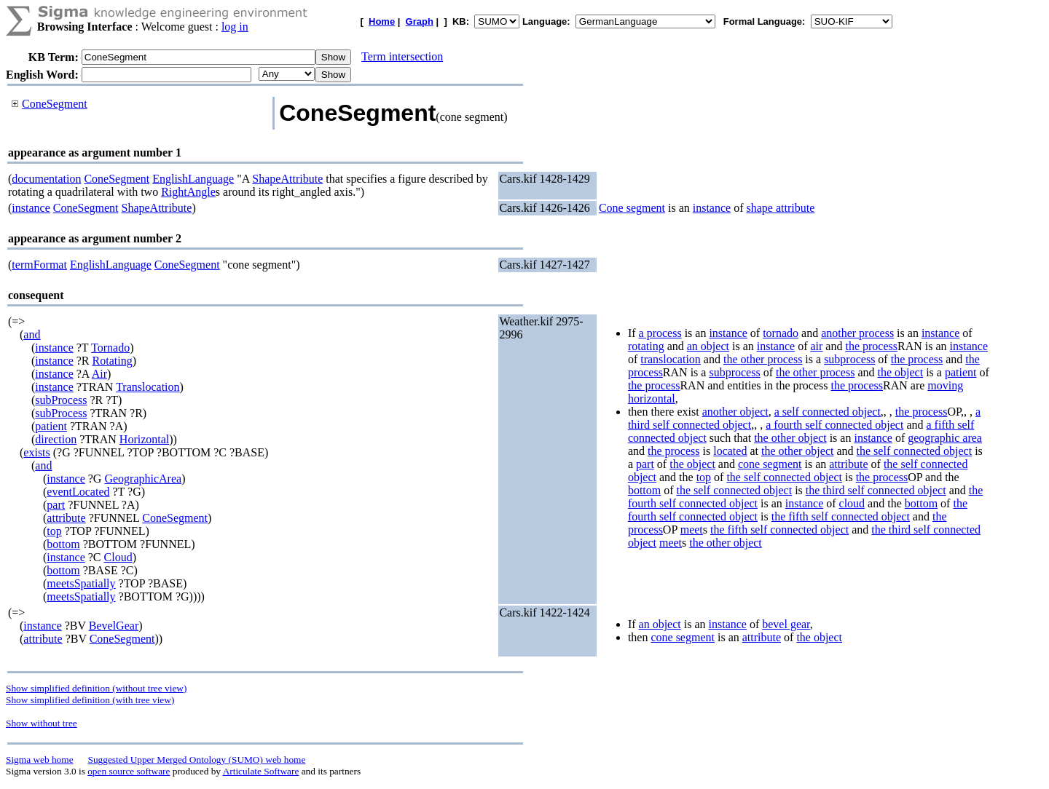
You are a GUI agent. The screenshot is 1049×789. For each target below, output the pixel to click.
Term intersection (402, 56)
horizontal (651, 398)
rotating (646, 346)
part (56, 505)
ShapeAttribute (287, 179)
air (816, 346)
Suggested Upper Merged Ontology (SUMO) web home (197, 759)
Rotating (113, 360)
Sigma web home (40, 759)
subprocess (849, 359)
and (31, 334)
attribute (66, 518)
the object (900, 372)
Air (99, 374)
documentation (46, 179)
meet (691, 529)
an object (708, 346)
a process (660, 333)
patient (51, 426)
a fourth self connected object (834, 425)
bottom (63, 544)
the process (871, 346)
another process (857, 333)
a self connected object (827, 411)
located (730, 451)
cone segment (770, 464)
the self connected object (915, 451)
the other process (762, 359)
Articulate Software (261, 771)
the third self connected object (876, 490)
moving (945, 385)
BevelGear (113, 625)
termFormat (39, 264)
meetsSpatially (81, 583)
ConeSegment (54, 104)
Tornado (110, 347)
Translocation (147, 387)
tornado (780, 333)
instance (31, 208)
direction (55, 439)
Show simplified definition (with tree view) (90, 699)
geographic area (945, 438)
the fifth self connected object (840, 516)
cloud (852, 503)
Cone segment (632, 208)
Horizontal (144, 439)
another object (735, 411)
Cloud (118, 557)
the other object (790, 438)
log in (234, 26)
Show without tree (41, 723)
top (54, 531)
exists (36, 452)
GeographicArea (142, 478)
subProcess (61, 400)
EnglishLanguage (193, 179)
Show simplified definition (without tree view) (96, 688)
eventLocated (78, 491)
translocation (670, 359)
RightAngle (188, 192)
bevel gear (786, 624)
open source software (128, 771)
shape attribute (781, 208)
